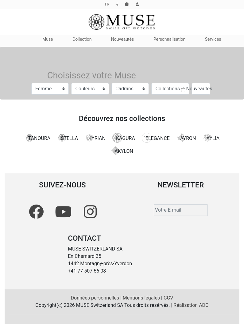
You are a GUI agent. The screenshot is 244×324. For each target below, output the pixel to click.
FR (107, 4)
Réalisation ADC (190, 305)
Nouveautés (199, 89)
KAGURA (123, 138)
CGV (168, 298)
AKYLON (122, 151)
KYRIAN (95, 138)
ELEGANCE (156, 138)
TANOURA (37, 138)
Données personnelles (95, 298)
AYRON (186, 138)
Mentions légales (142, 298)
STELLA (67, 138)
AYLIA (211, 138)
